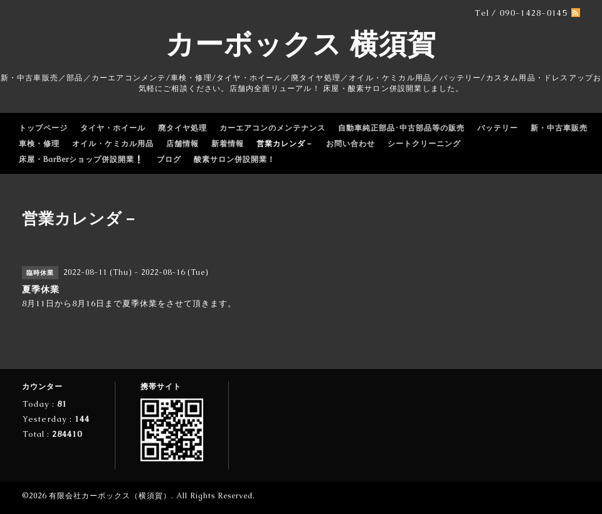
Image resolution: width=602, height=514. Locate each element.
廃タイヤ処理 (182, 128)
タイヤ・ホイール (112, 128)
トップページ (43, 128)
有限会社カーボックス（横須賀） (110, 496)
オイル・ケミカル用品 (113, 144)
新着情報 (227, 144)
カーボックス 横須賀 (301, 44)
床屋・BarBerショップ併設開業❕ (81, 159)
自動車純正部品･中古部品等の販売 (401, 128)
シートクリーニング (424, 144)
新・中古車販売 (559, 128)
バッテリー (497, 128)
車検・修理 (39, 144)
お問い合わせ (350, 144)
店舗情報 (182, 144)
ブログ (169, 159)
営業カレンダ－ (285, 144)
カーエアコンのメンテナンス (272, 128)
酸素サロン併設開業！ (234, 159)
